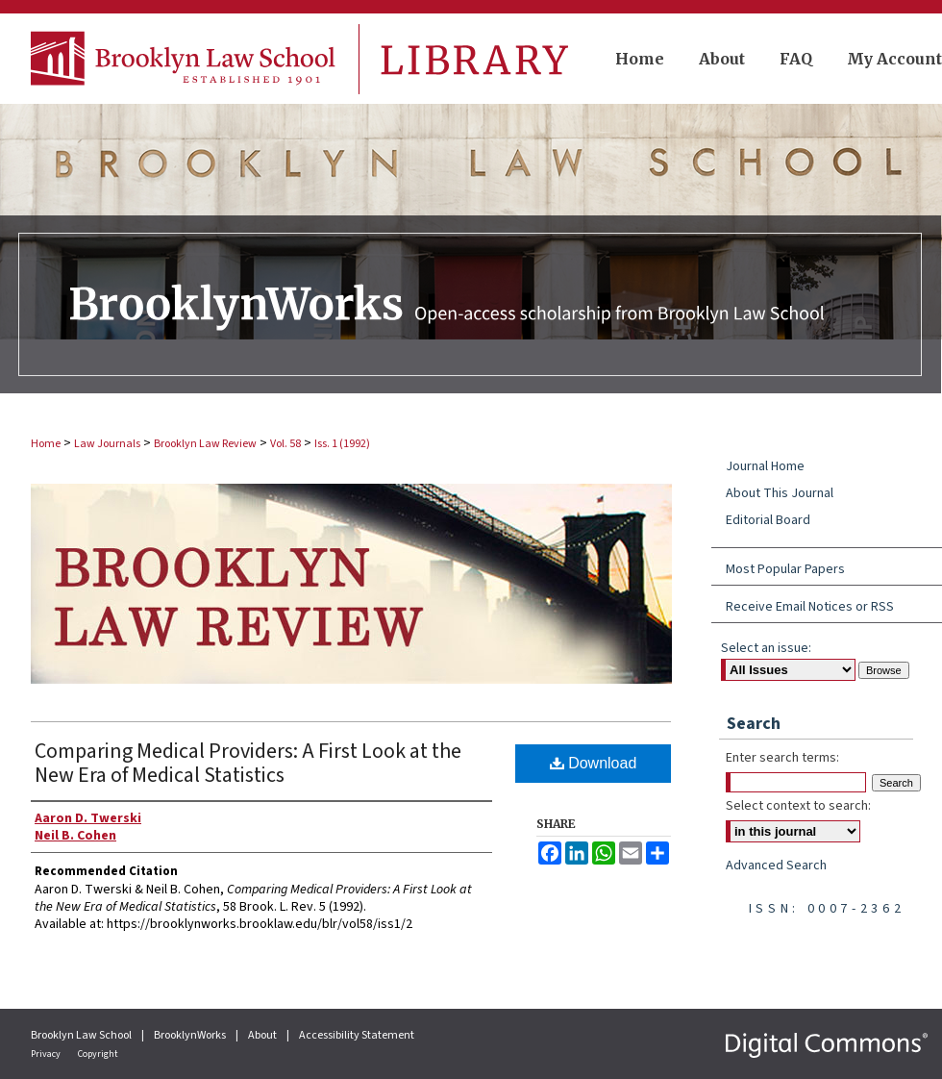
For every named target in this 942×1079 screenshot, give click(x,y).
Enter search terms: (782, 757)
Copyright (98, 1054)
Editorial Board (768, 520)
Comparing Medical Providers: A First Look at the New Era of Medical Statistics (248, 763)
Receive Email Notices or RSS (810, 606)
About (263, 1035)
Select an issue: (766, 648)
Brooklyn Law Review (205, 444)
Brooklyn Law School (82, 1035)
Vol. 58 (285, 444)
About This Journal (779, 493)
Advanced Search (776, 865)
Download (593, 763)
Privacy (46, 1054)
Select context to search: (798, 806)
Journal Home (765, 466)
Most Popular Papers (785, 569)
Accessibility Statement (356, 1035)
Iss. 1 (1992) (342, 444)
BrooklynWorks (191, 1035)
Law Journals (107, 444)
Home (46, 444)
